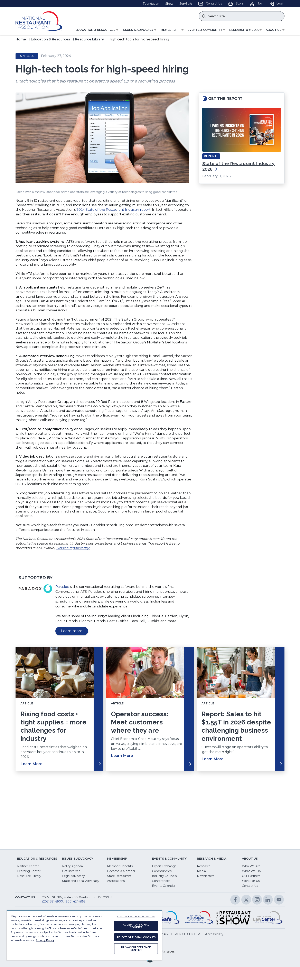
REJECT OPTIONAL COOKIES (136, 937)
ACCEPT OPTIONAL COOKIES (136, 926)
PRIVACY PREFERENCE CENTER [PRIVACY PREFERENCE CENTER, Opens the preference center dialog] (136, 948)
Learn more (74, 631)
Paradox (62, 587)
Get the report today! (73, 548)
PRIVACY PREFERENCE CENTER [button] (174, 934)
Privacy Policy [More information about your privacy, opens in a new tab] (45, 940)
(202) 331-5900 (52, 901)
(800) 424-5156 (74, 901)
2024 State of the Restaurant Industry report (113, 210)
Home (21, 39)
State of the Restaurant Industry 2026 (238, 166)
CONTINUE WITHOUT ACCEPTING (136, 916)
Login (276, 3)
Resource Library (89, 39)
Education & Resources (50, 39)
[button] (96, 30)
